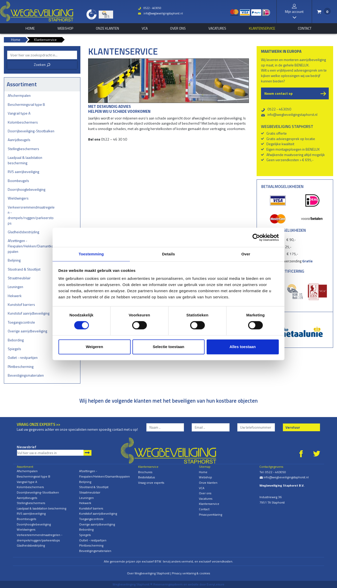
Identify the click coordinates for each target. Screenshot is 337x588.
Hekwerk (15, 295)
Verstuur (292, 427)
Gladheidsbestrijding (23, 232)
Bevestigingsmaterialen (26, 375)
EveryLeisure (215, 584)
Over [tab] (245, 254)
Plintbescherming (20, 366)
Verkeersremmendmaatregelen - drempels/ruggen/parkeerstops (31, 215)
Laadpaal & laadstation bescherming (25, 160)
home (30, 28)
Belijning (14, 260)
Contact (304, 28)
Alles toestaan (243, 347)
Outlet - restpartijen (23, 357)
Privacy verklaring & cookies (191, 573)
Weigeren (94, 347)
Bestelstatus (146, 477)
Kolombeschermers (23, 122)
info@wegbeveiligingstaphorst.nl (158, 13)
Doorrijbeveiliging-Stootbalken (31, 131)
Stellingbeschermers (23, 148)
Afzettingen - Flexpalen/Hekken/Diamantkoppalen (31, 246)
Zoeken (42, 64)
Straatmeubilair (19, 278)
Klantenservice (262, 28)
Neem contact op (278, 93)
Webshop (65, 28)
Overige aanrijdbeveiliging (27, 331)
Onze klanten (107, 28)
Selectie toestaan (168, 347)
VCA (145, 28)
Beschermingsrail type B (26, 104)
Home (203, 472)
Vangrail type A (19, 113)
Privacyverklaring (210, 514)
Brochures (145, 472)
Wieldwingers (18, 198)
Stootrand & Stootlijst (24, 269)
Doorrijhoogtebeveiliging (26, 189)
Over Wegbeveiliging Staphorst (148, 573)
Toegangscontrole (21, 322)
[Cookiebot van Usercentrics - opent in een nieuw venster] (256, 237)
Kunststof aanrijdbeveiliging (28, 313)
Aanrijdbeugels (19, 139)
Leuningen (15, 286)
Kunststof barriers (21, 304)
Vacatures (217, 28)
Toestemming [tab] (91, 254)
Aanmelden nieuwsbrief (87, 453)
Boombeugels (18, 180)
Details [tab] (168, 254)
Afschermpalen (19, 95)
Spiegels (14, 348)
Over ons (178, 28)
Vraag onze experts (151, 482)
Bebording (16, 340)
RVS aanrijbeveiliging (23, 171)
